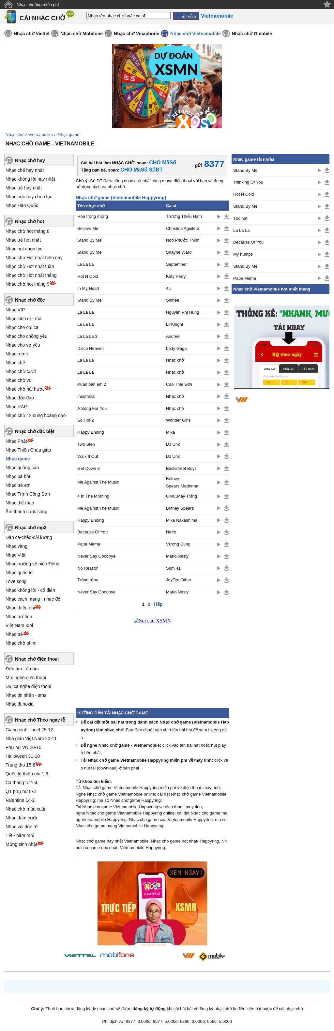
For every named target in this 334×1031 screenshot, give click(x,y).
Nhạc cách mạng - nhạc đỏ (33, 599)
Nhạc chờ (14, 134)
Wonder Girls (178, 420)
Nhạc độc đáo (20, 397)
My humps (243, 254)
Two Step (86, 444)
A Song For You (92, 408)
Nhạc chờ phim (21, 643)
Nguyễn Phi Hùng (182, 312)
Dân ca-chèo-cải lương (29, 537)
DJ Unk (173, 444)
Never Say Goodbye (96, 556)
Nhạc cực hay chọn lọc (29, 196)
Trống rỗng (88, 579)
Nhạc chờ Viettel (31, 33)
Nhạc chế (15, 362)
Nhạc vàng (16, 546)
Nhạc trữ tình (19, 616)
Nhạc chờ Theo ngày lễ (40, 720)
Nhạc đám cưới (21, 817)
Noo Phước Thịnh (183, 240)
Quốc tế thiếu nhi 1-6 (27, 773)
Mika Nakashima (181, 520)
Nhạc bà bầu (19, 476)
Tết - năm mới (20, 835)
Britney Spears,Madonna (182, 482)
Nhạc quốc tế (19, 572)
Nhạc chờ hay (30, 160)
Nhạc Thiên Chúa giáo (28, 450)
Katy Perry (176, 276)
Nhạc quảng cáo (22, 467)
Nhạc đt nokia (20, 704)
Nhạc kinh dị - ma (23, 318)
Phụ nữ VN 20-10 (23, 747)
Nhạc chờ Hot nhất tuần (30, 266)
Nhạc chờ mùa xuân (26, 809)
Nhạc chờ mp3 (30, 527)
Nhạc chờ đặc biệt (34, 431)
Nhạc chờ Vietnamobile (195, 33)
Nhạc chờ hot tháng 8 (28, 231)
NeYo (171, 532)
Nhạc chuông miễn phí (38, 4)
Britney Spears (180, 508)
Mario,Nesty (177, 556)
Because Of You (92, 532)
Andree (173, 336)
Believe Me (87, 228)
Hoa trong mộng (92, 216)
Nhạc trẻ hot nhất (23, 240)
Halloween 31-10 (23, 756)
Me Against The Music (98, 482)
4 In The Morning (93, 496)
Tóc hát (240, 218)
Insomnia (86, 396)
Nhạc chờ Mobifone (81, 33)
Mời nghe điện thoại (26, 677)
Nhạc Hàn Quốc (22, 205)
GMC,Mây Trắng (181, 496)
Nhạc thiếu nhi (20, 607)
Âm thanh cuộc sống (26, 511)
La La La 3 (87, 336)
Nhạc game (68, 134)
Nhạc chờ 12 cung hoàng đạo (36, 415)
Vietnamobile (40, 134)
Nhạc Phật (16, 441)
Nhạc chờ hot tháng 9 (28, 284)
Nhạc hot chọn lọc (24, 248)
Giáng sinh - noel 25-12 (29, 729)
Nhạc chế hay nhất (25, 170)
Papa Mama (88, 544)
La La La (85, 264)
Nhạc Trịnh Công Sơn (28, 494)
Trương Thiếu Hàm (184, 216)
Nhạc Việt (15, 555)
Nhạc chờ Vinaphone (136, 33)
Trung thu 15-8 (20, 765)
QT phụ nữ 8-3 (21, 791)
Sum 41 (173, 568)
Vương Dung (178, 544)
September (176, 264)
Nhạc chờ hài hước (25, 389)
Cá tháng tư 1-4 (22, 782)
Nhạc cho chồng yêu (26, 336)
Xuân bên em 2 (91, 384)
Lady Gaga (176, 348)
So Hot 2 (85, 420)
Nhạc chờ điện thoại (37, 659)
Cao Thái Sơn (179, 384)
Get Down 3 (88, 468)
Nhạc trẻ (14, 634)
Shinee (172, 300)
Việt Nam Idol (19, 625)
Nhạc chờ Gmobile (252, 33)
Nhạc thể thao (20, 502)
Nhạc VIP (15, 309)
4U (169, 288)
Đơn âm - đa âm (22, 668)
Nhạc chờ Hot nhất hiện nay (34, 257)
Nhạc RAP (16, 406)
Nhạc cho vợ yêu (23, 345)
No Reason (88, 568)
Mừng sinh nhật (21, 844)
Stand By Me (89, 240)
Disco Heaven (90, 348)
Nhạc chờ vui (19, 380)
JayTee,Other (178, 579)
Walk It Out (87, 456)
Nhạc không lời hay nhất (30, 179)
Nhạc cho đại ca (22, 327)
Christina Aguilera (182, 228)
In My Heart (88, 288)
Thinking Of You (248, 182)
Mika (170, 432)
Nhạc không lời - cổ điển (30, 590)
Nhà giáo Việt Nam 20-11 (31, 738)
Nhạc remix (17, 353)
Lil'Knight (174, 324)
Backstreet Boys (181, 468)
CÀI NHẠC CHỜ (42, 18)
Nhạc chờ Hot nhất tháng (31, 275)
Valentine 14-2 (20, 800)
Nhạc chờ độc (30, 300)
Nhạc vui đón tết (22, 826)
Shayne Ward (178, 252)
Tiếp (158, 604)
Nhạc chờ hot (29, 221)
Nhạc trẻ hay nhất (24, 187)
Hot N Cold (87, 276)
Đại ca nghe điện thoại (28, 686)
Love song (16, 581)
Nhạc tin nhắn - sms (26, 695)
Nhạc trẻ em (18, 485)
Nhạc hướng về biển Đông (32, 563)
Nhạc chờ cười (21, 371)
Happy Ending (90, 432)
